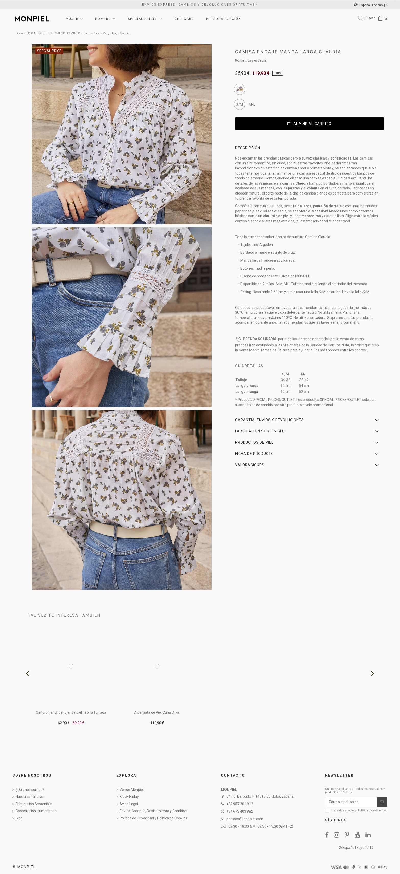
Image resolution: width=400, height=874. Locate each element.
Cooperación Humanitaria (36, 811)
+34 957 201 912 (239, 804)
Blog (19, 818)
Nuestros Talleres (30, 797)
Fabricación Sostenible (34, 804)
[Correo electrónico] (351, 802)
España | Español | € (371, 5)
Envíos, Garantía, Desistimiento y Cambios (153, 811)
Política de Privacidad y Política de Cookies (153, 818)
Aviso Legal (129, 804)
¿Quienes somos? (30, 789)
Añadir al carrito (309, 124)
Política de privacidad (372, 810)
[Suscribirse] (382, 802)
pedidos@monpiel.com (244, 819)
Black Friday (129, 797)
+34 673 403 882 (239, 811)
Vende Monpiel (132, 789)
